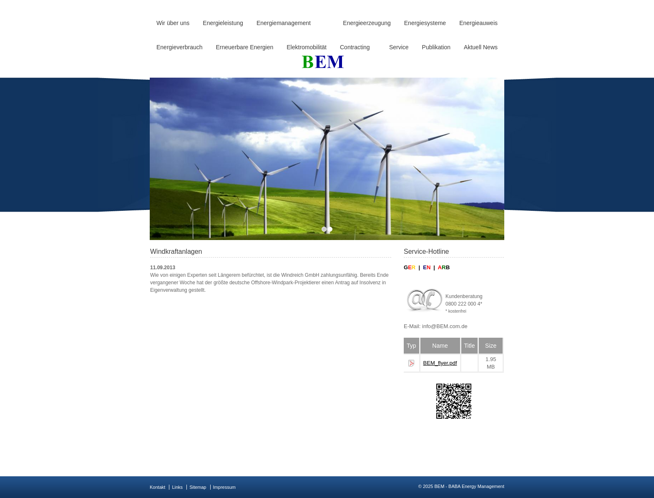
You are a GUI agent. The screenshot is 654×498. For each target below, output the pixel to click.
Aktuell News (481, 47)
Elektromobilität (307, 47)
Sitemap (197, 487)
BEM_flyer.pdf (440, 363)
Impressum (224, 487)
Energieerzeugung (366, 23)
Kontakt (157, 487)
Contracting (355, 47)
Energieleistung (223, 23)
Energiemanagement (284, 23)
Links (177, 487)
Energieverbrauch (179, 47)
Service (399, 47)
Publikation (436, 47)
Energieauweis (478, 23)
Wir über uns (172, 23)
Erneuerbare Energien (245, 47)
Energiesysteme (425, 23)
